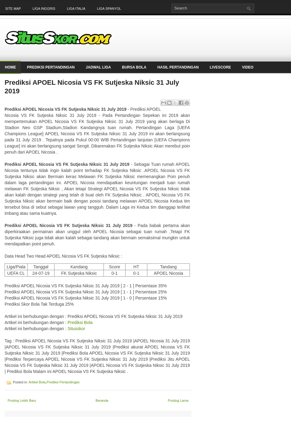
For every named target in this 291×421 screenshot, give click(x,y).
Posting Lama (178, 400)
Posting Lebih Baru (22, 400)
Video (247, 67)
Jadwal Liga (98, 67)
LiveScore (220, 67)
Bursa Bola (134, 67)
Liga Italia (76, 8)
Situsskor (76, 328)
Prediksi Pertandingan (51, 67)
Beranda (102, 400)
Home (10, 67)
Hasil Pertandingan (178, 67)
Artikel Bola (37, 382)
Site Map (13, 8)
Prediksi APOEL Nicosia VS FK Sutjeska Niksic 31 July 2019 (92, 87)
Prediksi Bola (80, 322)
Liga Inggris (43, 8)
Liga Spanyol (109, 8)
